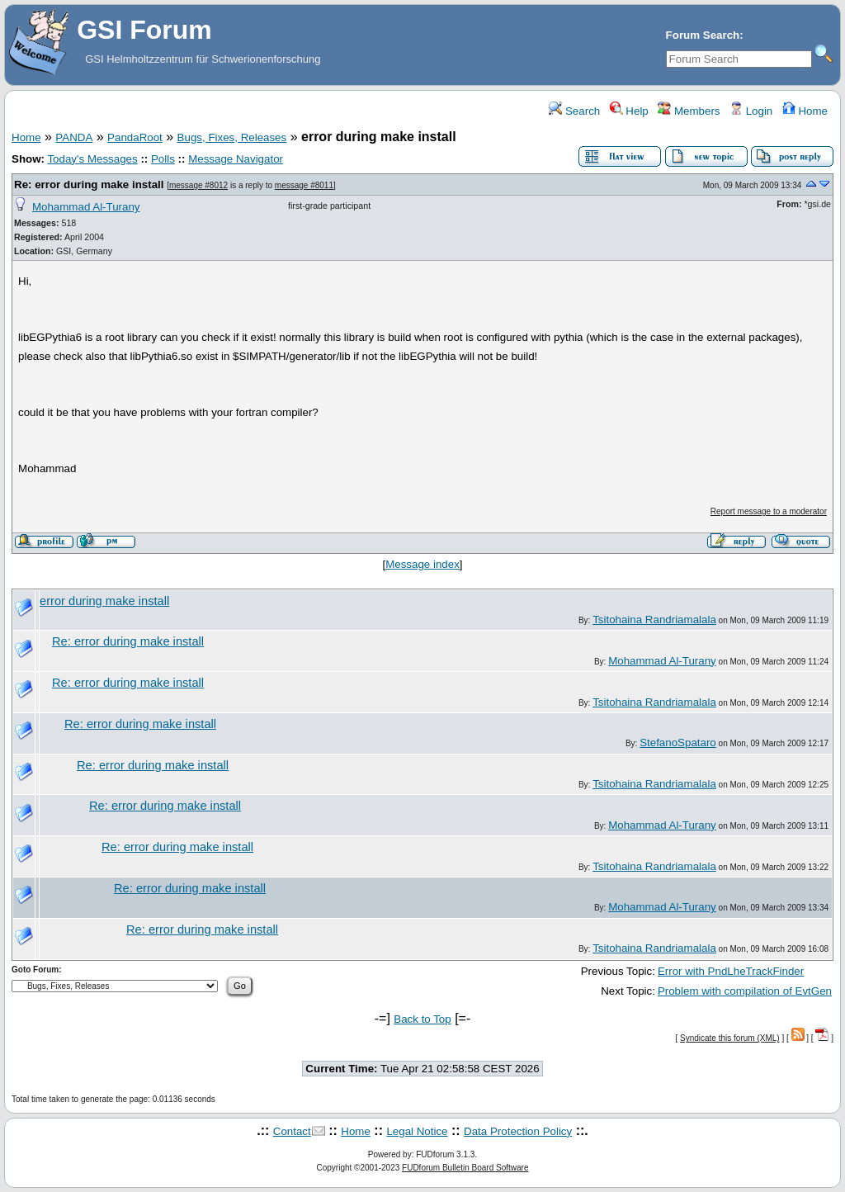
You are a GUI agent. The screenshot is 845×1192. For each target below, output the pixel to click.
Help (629, 111)
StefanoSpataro (678, 742)
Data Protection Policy (518, 1131)
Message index (422, 564)
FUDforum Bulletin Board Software (465, 1167)
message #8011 (304, 185)
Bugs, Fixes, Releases (232, 137)
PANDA (73, 137)
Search (574, 111)
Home (805, 111)
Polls (163, 159)
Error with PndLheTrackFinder (731, 971)
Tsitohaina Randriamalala (654, 619)
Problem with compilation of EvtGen (745, 991)
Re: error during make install (88, 184)
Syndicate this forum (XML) (730, 1038)
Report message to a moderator (768, 511)
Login (750, 111)
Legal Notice (416, 1131)
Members (689, 111)
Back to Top (422, 1019)
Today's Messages (92, 159)
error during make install (104, 601)
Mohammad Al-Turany (86, 207)
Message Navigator (235, 159)
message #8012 (198, 185)
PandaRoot (135, 137)
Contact (292, 1131)
